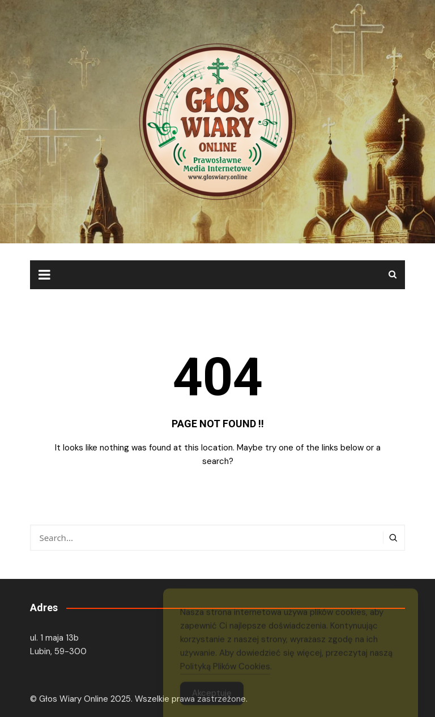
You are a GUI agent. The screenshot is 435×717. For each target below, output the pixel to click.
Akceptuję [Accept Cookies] (212, 696)
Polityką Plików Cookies (225, 670)
